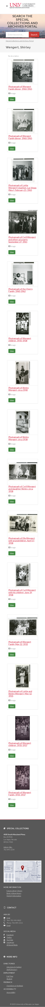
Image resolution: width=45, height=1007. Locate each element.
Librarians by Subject (14, 967)
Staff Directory (12, 969)
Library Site (8, 847)
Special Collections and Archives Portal (20, 41)
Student (9, 979)
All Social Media (12, 945)
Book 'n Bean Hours (14, 893)
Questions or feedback (15, 986)
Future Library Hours (14, 891)
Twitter (9, 937)
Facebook (10, 935)
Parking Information (14, 896)
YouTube (10, 940)
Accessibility (11, 992)
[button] (7, 6)
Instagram (10, 942)
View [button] (12, 99)
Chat (8, 918)
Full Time (10, 976)
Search (34, 34)
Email (8, 925)
